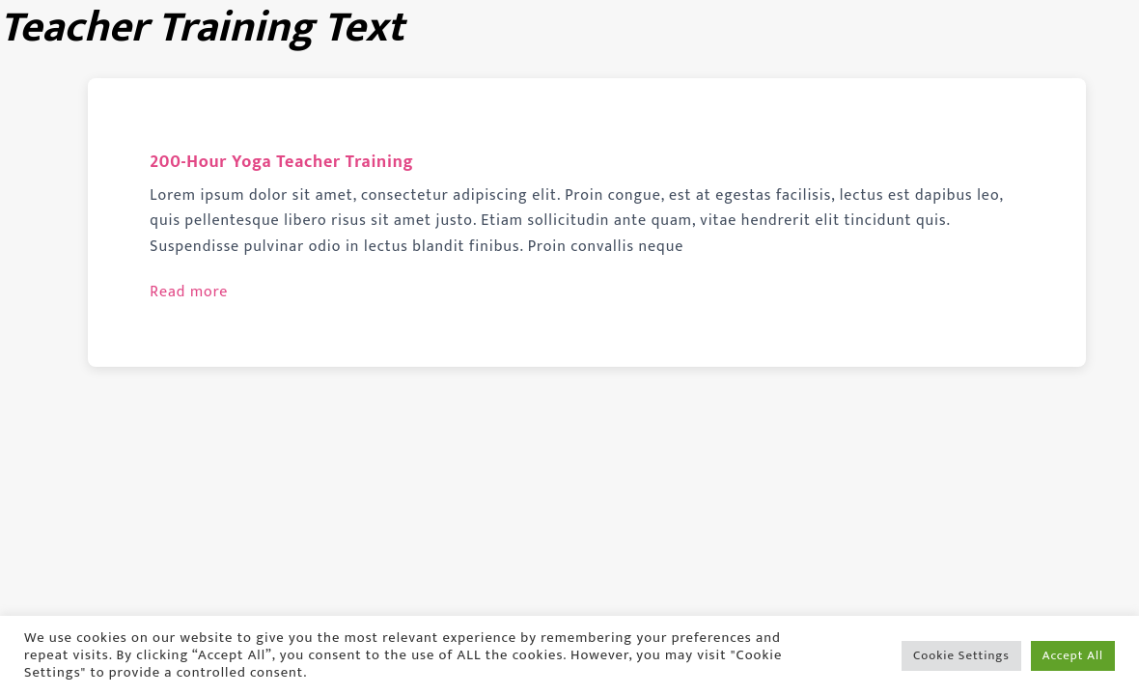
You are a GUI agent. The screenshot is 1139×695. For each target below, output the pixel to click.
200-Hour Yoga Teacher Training (281, 162)
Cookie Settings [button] (961, 655)
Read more (189, 292)
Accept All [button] (1072, 655)
